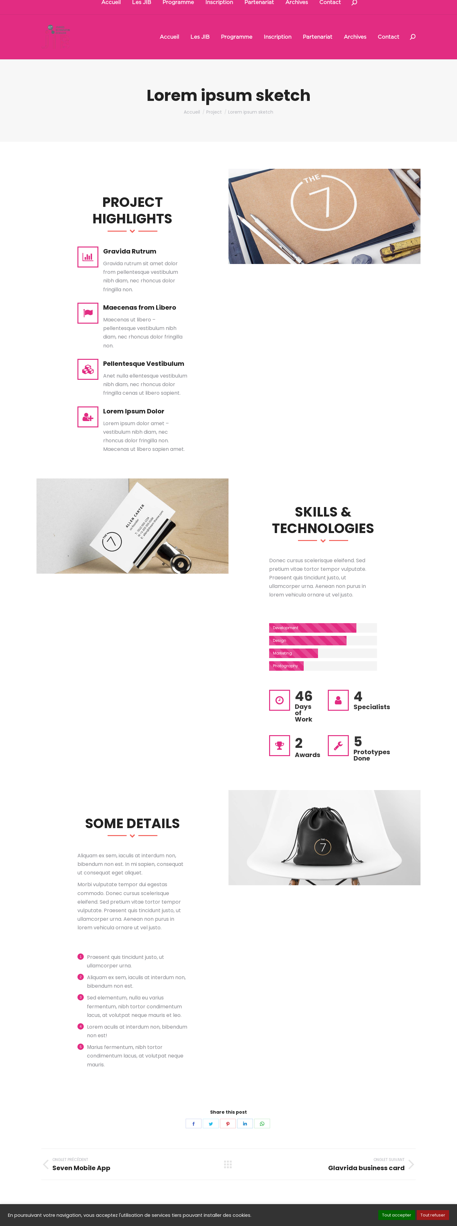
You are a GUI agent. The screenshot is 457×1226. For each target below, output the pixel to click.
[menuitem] (169, 37)
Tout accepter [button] (396, 1215)
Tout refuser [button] (433, 1215)
